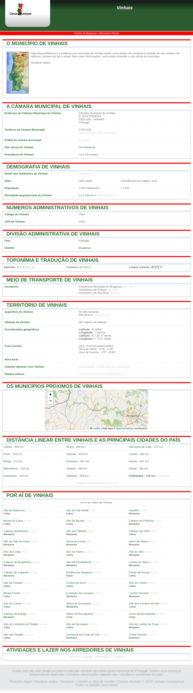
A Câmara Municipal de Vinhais (49, 106)
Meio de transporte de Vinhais (49, 280)
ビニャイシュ (25, 267)
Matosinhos (11, 468)
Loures (133, 454)
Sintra (70, 446)
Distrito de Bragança (85, 33)
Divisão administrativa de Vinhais (52, 234)
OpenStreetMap (125, 428)
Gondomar (10, 475)
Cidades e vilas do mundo (95, 681)
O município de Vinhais (37, 43)
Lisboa (8, 446)
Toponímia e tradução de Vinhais (52, 260)
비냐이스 (85, 267)
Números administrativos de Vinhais (57, 207)
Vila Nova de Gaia (140, 446)
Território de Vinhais (36, 305)
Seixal (132, 468)
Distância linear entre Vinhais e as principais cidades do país (93, 440)
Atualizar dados (40, 62)
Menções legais (20, 681)
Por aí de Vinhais (29, 495)
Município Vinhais (109, 33)
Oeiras (133, 461)
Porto (7, 454)
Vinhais (125, 7)
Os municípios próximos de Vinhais (54, 386)
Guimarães (136, 475)
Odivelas (71, 475)
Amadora (72, 461)
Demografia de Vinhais (38, 167)
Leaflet (95, 428)
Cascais (71, 454)
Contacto (67, 681)
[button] (50, 395)
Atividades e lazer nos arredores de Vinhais (70, 650)
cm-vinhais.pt (87, 147)
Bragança (85, 247)
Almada (71, 468)
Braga (7, 461)
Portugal (84, 240)
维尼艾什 (157, 267)
